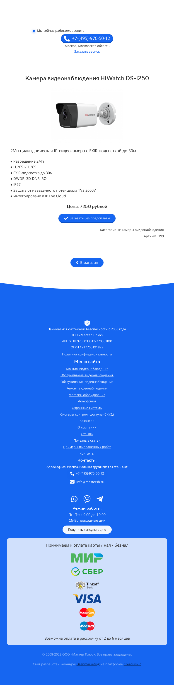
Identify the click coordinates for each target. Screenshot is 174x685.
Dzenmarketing (88, 664)
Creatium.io (132, 664)
